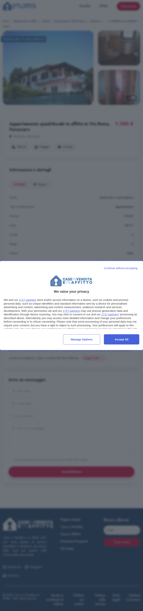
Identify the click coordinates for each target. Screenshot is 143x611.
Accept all (121, 339)
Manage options (82, 339)
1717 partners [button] (27, 299)
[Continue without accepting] (120, 268)
